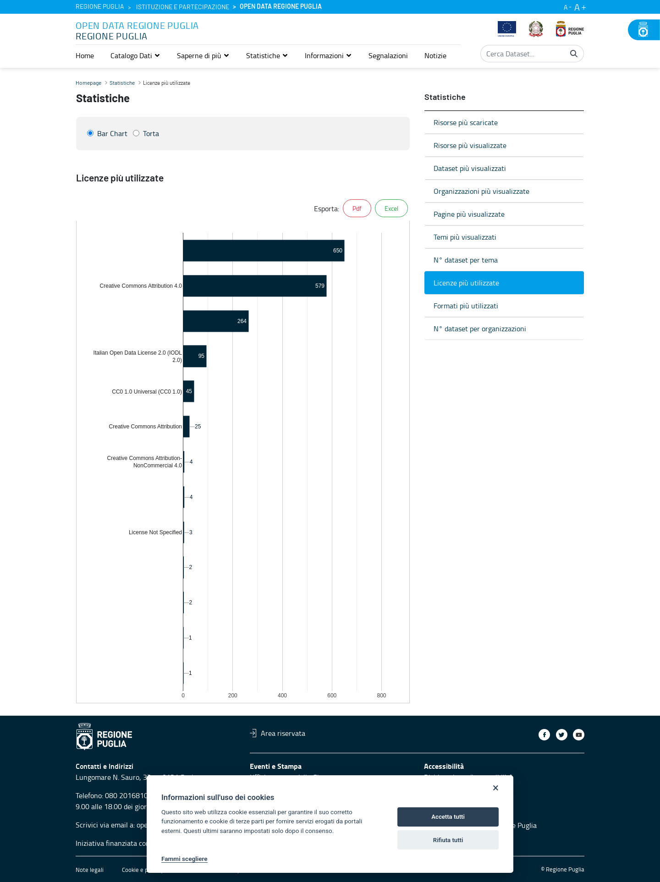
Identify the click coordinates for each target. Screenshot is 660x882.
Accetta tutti (448, 816)
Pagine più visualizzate (469, 214)
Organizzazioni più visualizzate (481, 191)
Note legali (90, 870)
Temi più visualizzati (465, 237)
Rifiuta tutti (448, 840)
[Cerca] (573, 53)
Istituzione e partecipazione (182, 7)
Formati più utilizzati (466, 306)
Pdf (357, 208)
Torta (151, 133)
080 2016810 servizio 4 (142, 795)
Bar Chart (112, 133)
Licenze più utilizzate (466, 283)
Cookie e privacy (142, 870)
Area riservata (277, 733)
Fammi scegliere (184, 858)
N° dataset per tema (466, 260)
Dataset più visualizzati (470, 168)
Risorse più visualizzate (470, 145)
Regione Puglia (100, 7)
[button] (135, 55)
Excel (391, 208)
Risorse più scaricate (466, 122)
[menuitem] (85, 55)
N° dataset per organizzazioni (480, 328)
